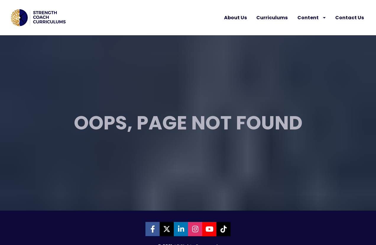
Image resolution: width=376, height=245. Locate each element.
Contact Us (349, 17)
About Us (235, 17)
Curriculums (272, 17)
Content (311, 17)
